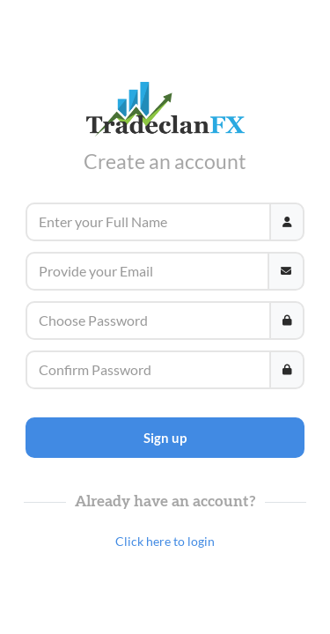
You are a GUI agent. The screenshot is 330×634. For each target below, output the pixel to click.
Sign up (165, 438)
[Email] (147, 271)
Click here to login (165, 541)
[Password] (148, 320)
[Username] (148, 222)
